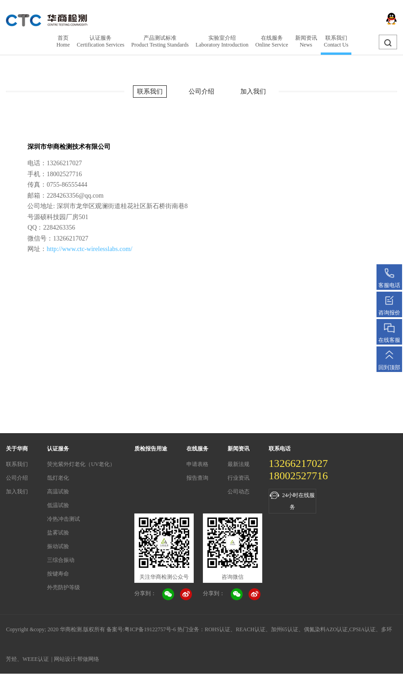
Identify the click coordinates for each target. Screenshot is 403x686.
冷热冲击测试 (63, 519)
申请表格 (197, 464)
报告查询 (197, 478)
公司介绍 (201, 91)
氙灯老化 (58, 478)
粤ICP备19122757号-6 (150, 629)
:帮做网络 (87, 659)
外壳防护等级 (63, 587)
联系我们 (150, 91)
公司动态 (238, 491)
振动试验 (58, 546)
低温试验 (58, 505)
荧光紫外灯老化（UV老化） (81, 464)
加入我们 (253, 91)
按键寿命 (58, 574)
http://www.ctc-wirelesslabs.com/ (89, 249)
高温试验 (58, 491)
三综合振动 (60, 560)
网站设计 (65, 659)
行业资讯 (238, 478)
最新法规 (238, 464)
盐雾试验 (58, 532)
